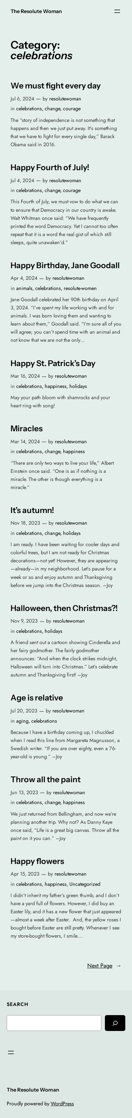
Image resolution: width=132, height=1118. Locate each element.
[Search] (115, 1023)
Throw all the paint (46, 779)
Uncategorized (84, 884)
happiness (56, 386)
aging (22, 720)
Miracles (27, 428)
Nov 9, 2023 (24, 620)
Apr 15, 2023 (25, 873)
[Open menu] (117, 11)
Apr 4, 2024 (24, 278)
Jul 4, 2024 (22, 180)
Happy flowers (37, 861)
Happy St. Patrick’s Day (53, 363)
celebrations (29, 108)
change (52, 108)
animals (24, 288)
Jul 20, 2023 (24, 710)
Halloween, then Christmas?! (64, 608)
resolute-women (80, 288)
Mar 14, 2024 (25, 441)
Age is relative (37, 698)
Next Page (104, 965)
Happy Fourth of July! (50, 167)
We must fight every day (56, 86)
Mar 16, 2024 (25, 375)
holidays (78, 386)
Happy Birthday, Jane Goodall (65, 265)
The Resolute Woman (36, 11)
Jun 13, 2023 (24, 792)
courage (72, 108)
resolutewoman (65, 98)
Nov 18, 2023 (25, 522)
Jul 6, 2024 (22, 98)
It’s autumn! (32, 510)
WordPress (62, 1103)
